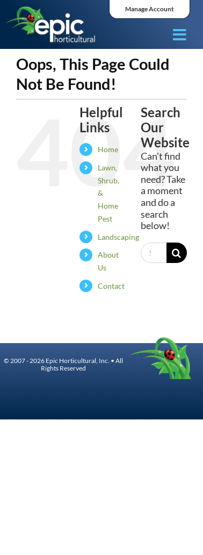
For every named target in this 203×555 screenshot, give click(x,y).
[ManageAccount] (149, 9)
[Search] (176, 253)
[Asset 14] (51, 10)
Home (108, 149)
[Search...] (153, 253)
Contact (111, 285)
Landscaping (118, 236)
